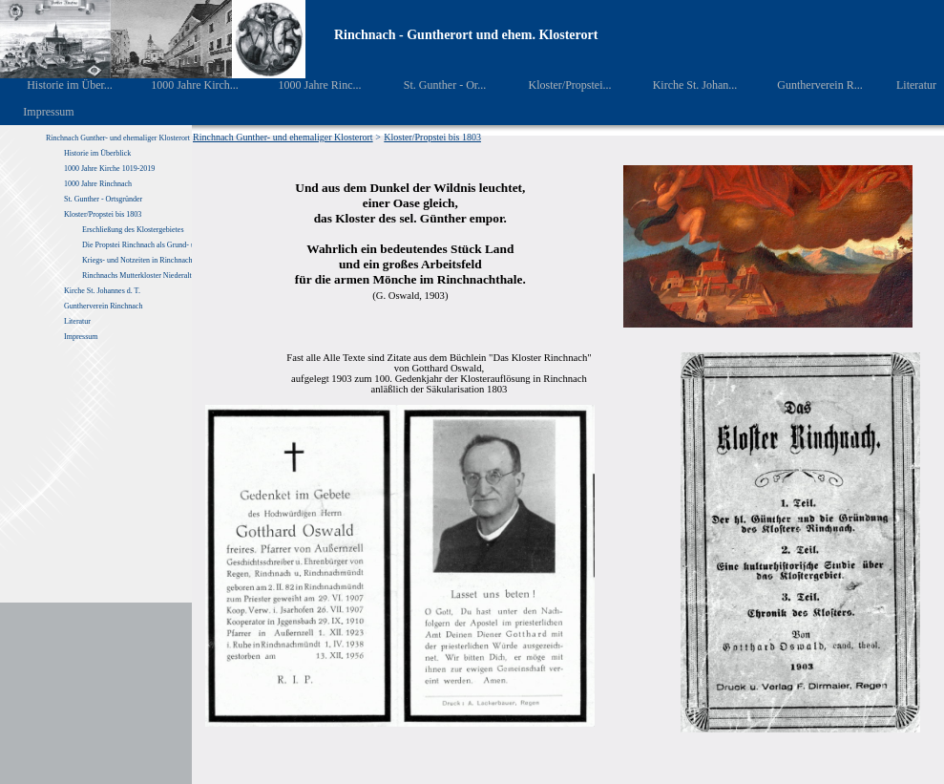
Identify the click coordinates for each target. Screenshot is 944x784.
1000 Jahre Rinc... (306, 85)
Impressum (37, 111)
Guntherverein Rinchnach (103, 306)
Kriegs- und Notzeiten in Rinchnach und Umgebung (161, 260)
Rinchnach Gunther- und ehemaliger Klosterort (118, 138)
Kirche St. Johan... (681, 85)
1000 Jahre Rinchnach (98, 184)
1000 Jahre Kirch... (182, 85)
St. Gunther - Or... (431, 85)
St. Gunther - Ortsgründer (103, 199)
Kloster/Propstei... (556, 85)
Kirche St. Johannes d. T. (103, 290)
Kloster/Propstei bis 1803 (102, 214)
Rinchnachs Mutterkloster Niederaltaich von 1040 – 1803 (170, 275)
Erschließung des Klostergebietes (133, 229)
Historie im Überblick (97, 153)
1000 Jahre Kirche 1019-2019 (109, 168)
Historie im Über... (57, 85)
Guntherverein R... (807, 85)
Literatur (906, 85)
